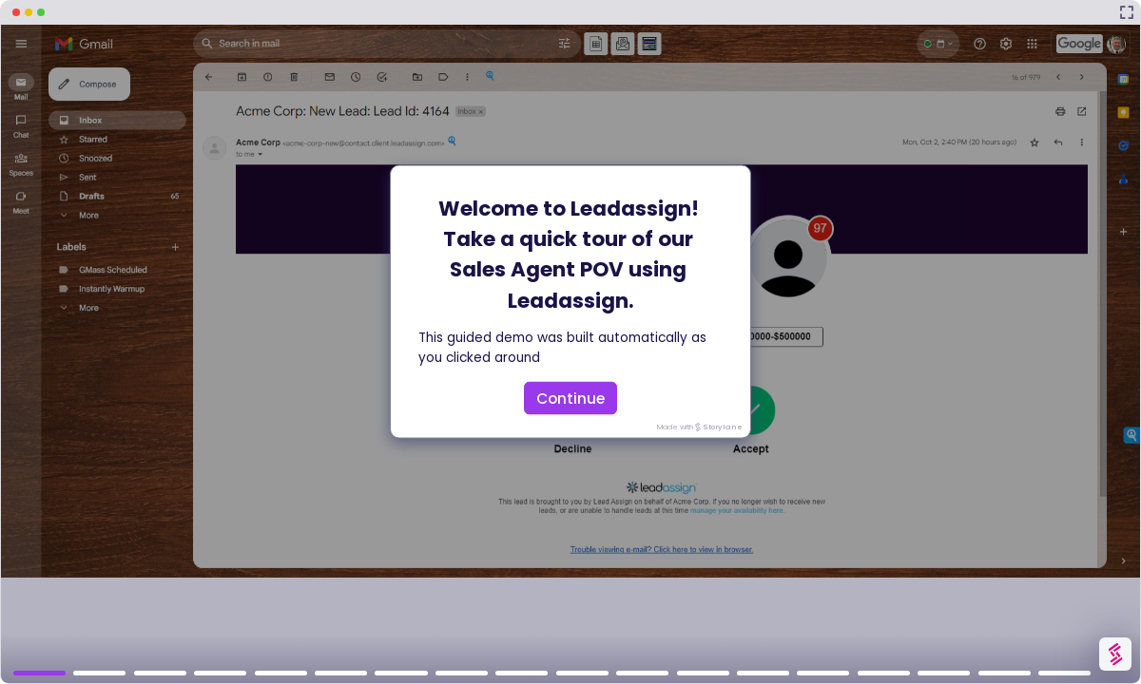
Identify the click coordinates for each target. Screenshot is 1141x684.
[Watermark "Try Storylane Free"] (1115, 654)
